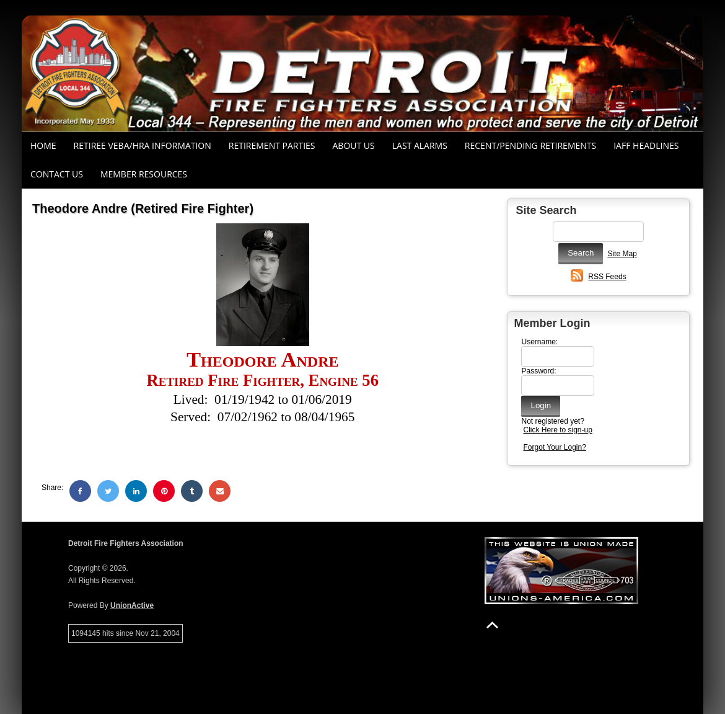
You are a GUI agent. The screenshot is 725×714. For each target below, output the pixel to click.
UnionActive (132, 605)
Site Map (621, 253)
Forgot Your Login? (554, 447)
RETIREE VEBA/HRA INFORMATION (142, 145)
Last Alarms (419, 145)
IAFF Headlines (646, 145)
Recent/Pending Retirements (530, 145)
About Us (354, 145)
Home (43, 145)
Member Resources (143, 174)
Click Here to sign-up (557, 430)
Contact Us (56, 174)
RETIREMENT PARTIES (272, 145)
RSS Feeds (607, 276)
